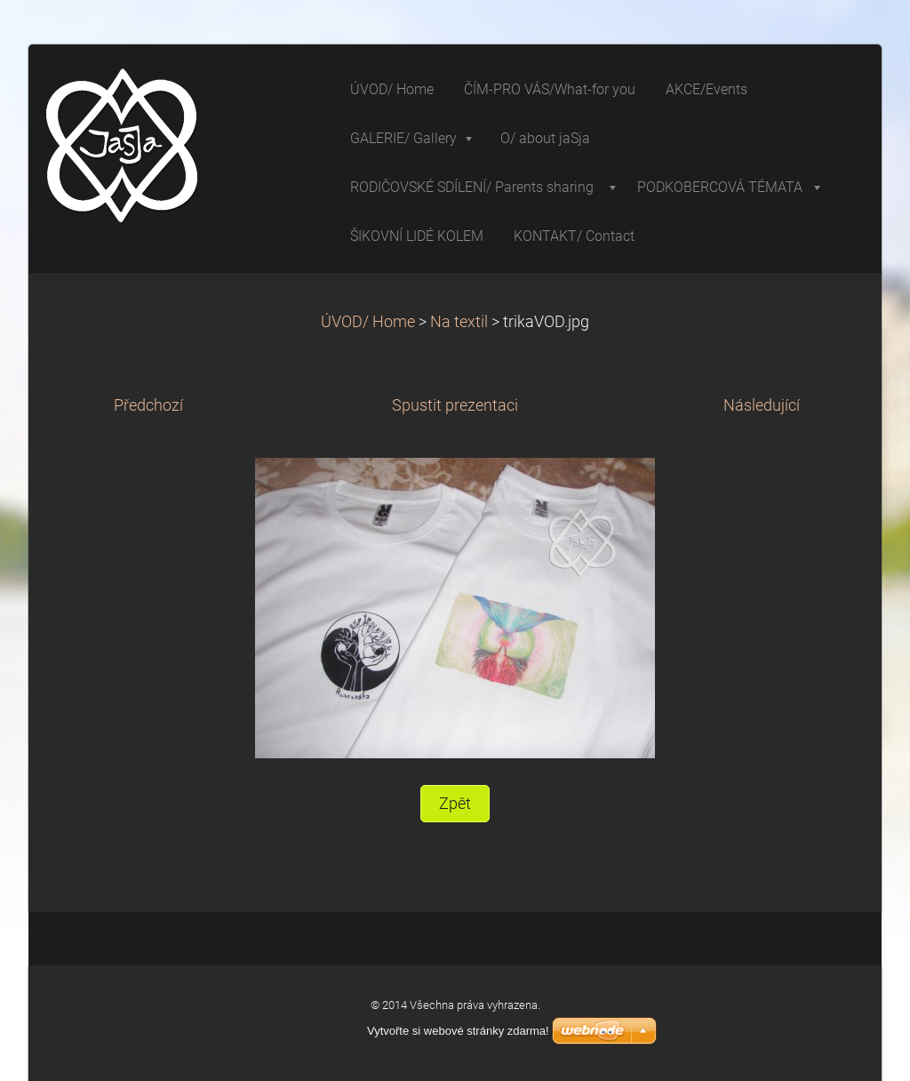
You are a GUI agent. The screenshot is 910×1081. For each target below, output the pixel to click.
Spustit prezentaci (455, 405)
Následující (761, 405)
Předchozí (148, 405)
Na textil (459, 322)
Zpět (455, 804)
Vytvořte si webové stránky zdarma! (458, 1030)
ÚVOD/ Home (368, 322)
